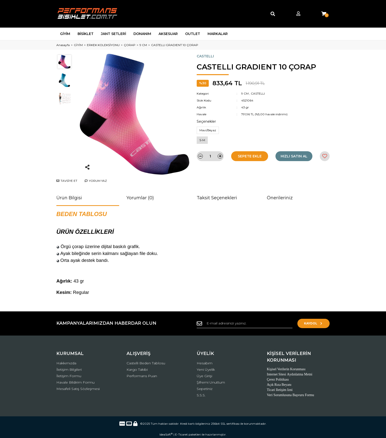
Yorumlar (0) (140, 198)
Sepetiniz (204, 389)
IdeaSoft (166, 434)
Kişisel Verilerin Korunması (286, 369)
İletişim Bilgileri (69, 369)
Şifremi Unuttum (211, 382)
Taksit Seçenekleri (217, 198)
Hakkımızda (66, 363)
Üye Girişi (204, 376)
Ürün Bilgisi (69, 198)
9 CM (245, 93)
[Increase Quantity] (220, 156)
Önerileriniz (280, 198)
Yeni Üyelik (206, 369)
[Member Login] (298, 14)
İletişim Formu (68, 376)
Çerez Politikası (278, 379)
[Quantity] (210, 156)
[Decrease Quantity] (200, 156)
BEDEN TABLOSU (81, 214)
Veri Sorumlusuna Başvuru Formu (290, 395)
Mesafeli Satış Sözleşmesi (78, 389)
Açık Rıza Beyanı (279, 385)
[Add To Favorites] (325, 156)
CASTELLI (205, 56)
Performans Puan (142, 376)
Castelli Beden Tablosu (146, 363)
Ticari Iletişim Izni (279, 390)
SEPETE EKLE (250, 156)
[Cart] (323, 14)
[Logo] (87, 13)
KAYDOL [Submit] (313, 323)
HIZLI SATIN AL (294, 156)
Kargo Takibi (137, 369)
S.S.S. (201, 395)
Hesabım (204, 363)
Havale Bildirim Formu (75, 382)
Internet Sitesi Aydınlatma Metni (289, 374)
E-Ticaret (181, 434)
